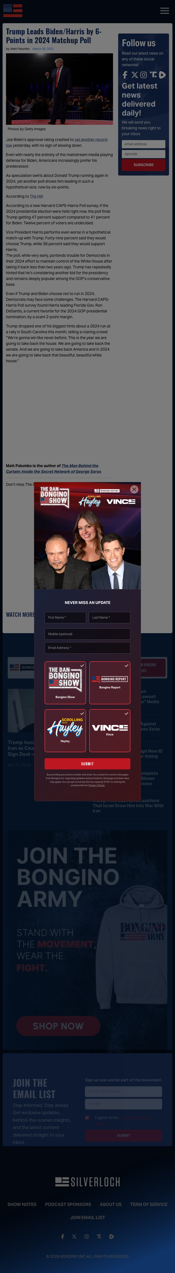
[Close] (134, 489)
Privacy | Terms (97, 785)
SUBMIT (87, 763)
